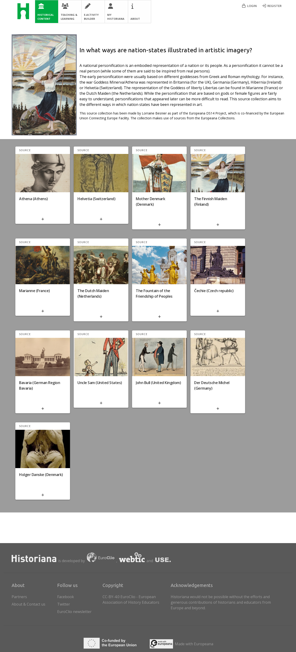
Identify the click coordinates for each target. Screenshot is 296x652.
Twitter (63, 604)
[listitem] (79, 596)
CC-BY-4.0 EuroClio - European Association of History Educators (131, 599)
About (135, 18)
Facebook (65, 596)
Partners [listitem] (33, 596)
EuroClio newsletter (74, 611)
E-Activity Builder (91, 16)
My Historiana (115, 16)
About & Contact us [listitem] (33, 603)
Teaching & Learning (69, 16)
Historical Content (45, 16)
